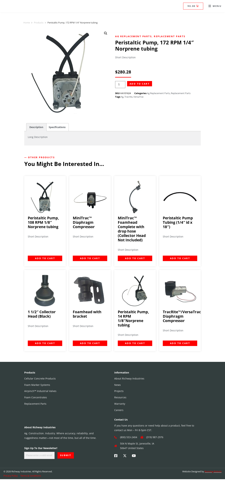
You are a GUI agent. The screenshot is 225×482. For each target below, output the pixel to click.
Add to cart (140, 83)
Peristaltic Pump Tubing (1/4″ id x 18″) (178, 222)
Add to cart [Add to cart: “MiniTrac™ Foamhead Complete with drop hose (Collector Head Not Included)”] (135, 258)
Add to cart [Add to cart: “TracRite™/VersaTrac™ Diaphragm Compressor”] (180, 343)
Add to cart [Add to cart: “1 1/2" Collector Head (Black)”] (45, 343)
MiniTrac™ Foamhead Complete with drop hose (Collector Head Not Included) (132, 228)
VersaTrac (138, 96)
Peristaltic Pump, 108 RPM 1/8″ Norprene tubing (43, 222)
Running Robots (213, 474)
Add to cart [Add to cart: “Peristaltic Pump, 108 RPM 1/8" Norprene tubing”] (45, 258)
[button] (214, 6)
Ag (122, 96)
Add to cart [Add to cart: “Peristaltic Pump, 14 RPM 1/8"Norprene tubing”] (135, 343)
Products (38, 22)
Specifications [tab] (57, 127)
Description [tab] (36, 127)
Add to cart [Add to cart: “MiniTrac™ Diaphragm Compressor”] (90, 258)
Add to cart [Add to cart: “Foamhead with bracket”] (90, 343)
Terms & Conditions (30, 478)
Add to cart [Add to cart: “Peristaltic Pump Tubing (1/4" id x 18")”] (180, 258)
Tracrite (128, 96)
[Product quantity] (120, 84)
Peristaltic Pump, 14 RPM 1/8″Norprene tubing (133, 318)
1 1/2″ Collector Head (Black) (42, 314)
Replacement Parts (169, 36)
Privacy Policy (11, 478)
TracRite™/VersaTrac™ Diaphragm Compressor (183, 316)
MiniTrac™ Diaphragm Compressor (84, 222)
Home (26, 22)
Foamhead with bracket (87, 314)
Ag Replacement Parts (133, 36)
